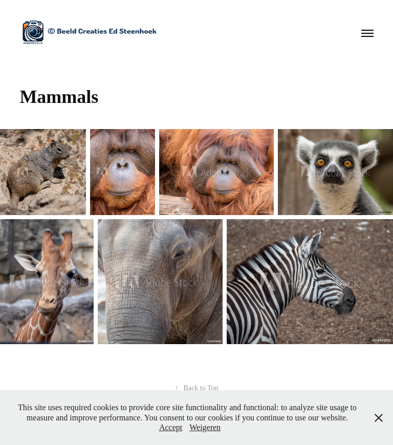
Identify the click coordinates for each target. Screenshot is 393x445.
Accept (170, 427)
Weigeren (205, 427)
